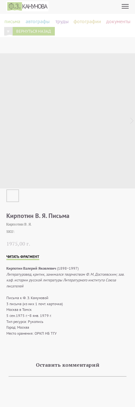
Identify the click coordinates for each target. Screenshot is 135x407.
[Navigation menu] (125, 6)
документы (118, 21)
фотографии (87, 21)
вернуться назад (33, 31)
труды (62, 21)
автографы (38, 21)
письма (12, 21)
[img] (8, 31)
